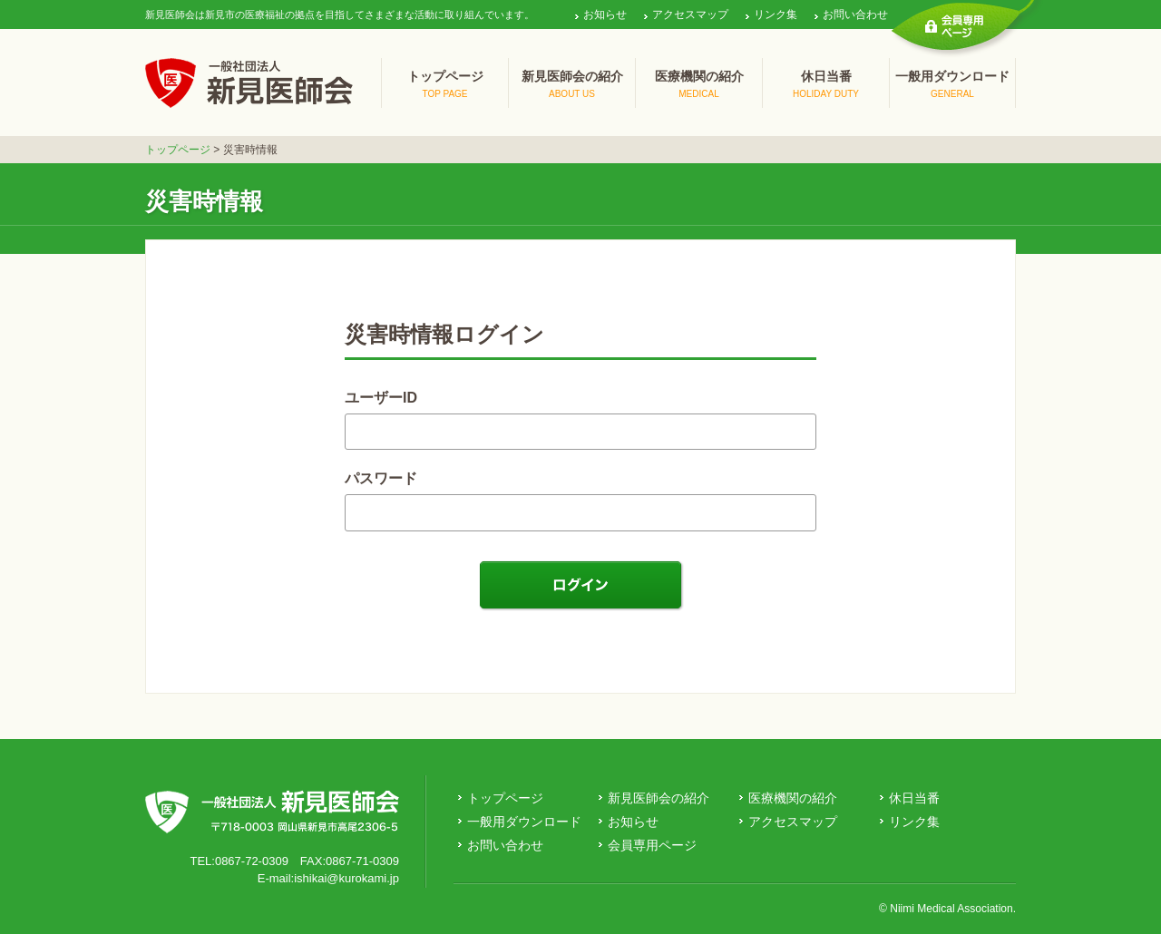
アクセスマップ (690, 14)
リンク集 (775, 14)
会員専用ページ (652, 845)
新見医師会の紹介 (658, 798)
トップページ (177, 149)
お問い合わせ (855, 14)
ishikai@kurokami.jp (346, 878)
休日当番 (914, 798)
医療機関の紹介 (792, 798)
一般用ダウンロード (524, 821)
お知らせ (605, 14)
